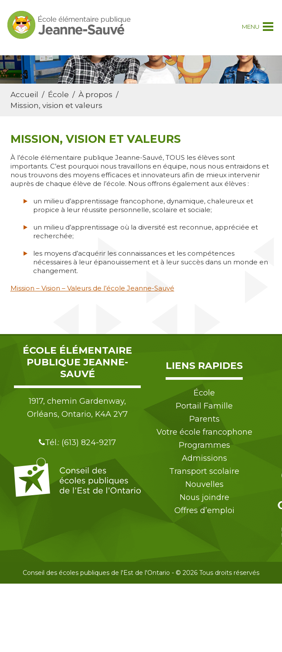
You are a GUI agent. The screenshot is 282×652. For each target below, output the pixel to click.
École (58, 94)
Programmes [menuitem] (204, 445)
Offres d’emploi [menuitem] (204, 510)
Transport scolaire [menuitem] (204, 471)
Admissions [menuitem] (204, 458)
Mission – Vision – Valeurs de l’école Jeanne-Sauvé (92, 288)
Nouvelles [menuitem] (204, 484)
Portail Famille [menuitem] (204, 406)
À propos (95, 94)
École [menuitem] (204, 393)
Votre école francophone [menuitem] (204, 432)
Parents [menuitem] (204, 419)
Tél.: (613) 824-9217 (77, 442)
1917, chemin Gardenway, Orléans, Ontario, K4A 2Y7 (77, 407)
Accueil (24, 94)
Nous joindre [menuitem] (204, 497)
